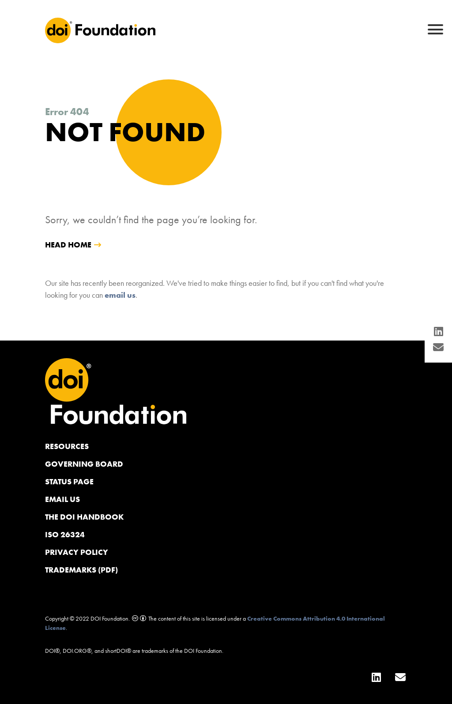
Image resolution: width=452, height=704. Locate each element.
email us (120, 295)
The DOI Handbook (84, 517)
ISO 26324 (65, 534)
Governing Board (84, 464)
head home (68, 245)
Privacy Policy (76, 552)
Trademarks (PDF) (81, 570)
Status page (69, 481)
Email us (62, 499)
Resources (67, 446)
